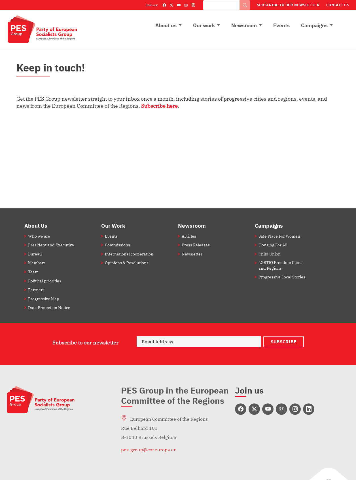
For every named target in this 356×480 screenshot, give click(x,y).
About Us (35, 225)
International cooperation (129, 254)
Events (281, 25)
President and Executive (51, 245)
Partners (36, 289)
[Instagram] (193, 5)
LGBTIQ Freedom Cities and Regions (280, 265)
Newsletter (192, 254)
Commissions (117, 245)
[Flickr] (186, 5)
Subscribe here (159, 105)
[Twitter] (171, 5)
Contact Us (337, 5)
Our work (204, 25)
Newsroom (244, 25)
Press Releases (196, 245)
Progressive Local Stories (281, 277)
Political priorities (44, 281)
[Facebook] (164, 5)
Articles (189, 236)
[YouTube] (179, 5)
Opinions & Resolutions (127, 262)
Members (37, 262)
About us (166, 25)
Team (33, 271)
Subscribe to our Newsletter (288, 5)
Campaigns (314, 25)
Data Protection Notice (49, 307)
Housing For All (272, 245)
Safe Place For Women (279, 236)
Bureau (35, 254)
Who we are (39, 236)
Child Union (269, 254)
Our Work (113, 225)
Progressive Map (43, 298)
